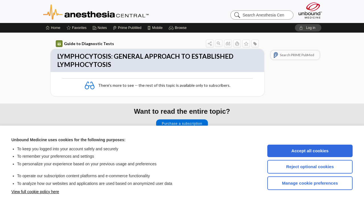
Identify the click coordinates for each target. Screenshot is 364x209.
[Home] (53, 28)
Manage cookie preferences (310, 183)
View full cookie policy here (35, 191)
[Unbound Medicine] (310, 10)
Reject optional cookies (310, 166)
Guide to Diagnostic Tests (85, 43)
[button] (178, 28)
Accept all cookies (310, 150)
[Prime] (127, 28)
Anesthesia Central (114, 11)
